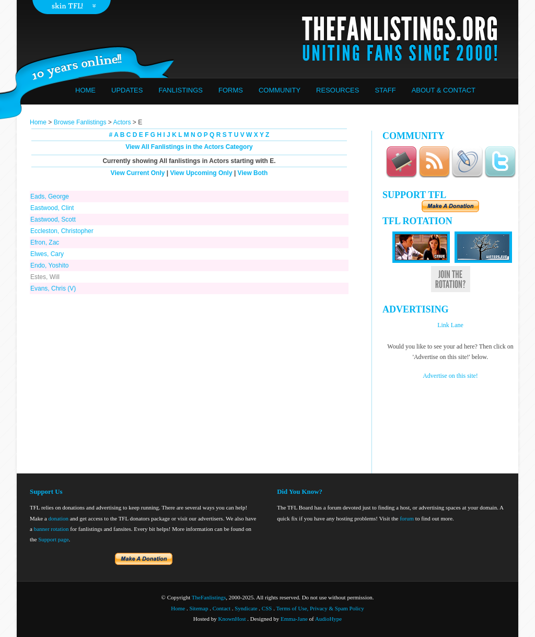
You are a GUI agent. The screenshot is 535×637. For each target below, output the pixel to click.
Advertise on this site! (450, 375)
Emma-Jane (294, 619)
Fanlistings (180, 90)
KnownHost (232, 619)
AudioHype (328, 619)
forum (407, 518)
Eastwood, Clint (52, 208)
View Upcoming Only (201, 173)
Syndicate (246, 608)
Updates (127, 90)
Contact (221, 608)
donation (58, 518)
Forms (230, 90)
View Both (253, 173)
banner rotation (51, 529)
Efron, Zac (44, 242)
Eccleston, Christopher (62, 231)
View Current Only (138, 173)
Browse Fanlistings (80, 122)
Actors (122, 122)
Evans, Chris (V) (53, 288)
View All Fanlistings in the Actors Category (189, 146)
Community (279, 90)
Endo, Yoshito (49, 265)
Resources (337, 90)
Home (85, 90)
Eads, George (49, 196)
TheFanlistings (209, 597)
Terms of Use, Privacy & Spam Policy (320, 608)
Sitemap (198, 608)
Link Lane (450, 325)
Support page (53, 539)
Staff (385, 90)
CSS (267, 608)
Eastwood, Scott (53, 219)
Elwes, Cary (47, 254)
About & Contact (443, 90)
